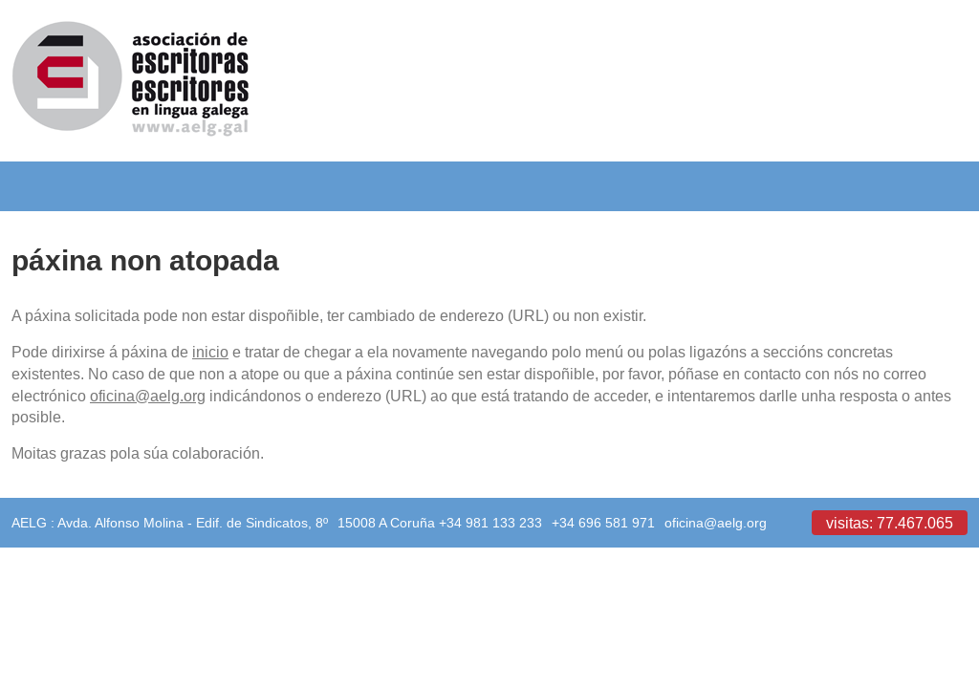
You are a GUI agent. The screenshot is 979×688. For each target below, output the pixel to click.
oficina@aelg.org (148, 395)
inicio (210, 351)
